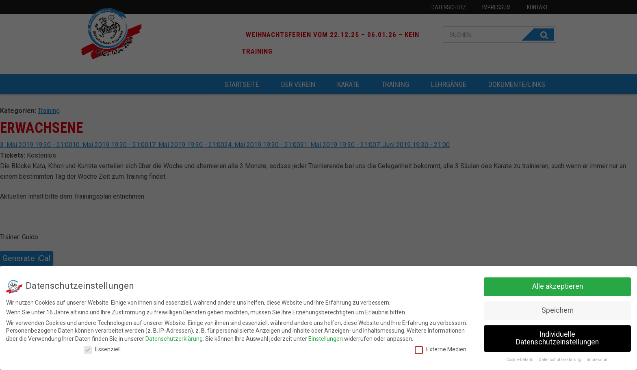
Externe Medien (440, 347)
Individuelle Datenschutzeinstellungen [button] (557, 336)
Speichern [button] (558, 308)
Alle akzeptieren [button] (557, 284)
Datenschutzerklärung (174, 336)
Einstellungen (325, 336)
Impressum (598, 357)
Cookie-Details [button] (520, 357)
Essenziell (102, 347)
